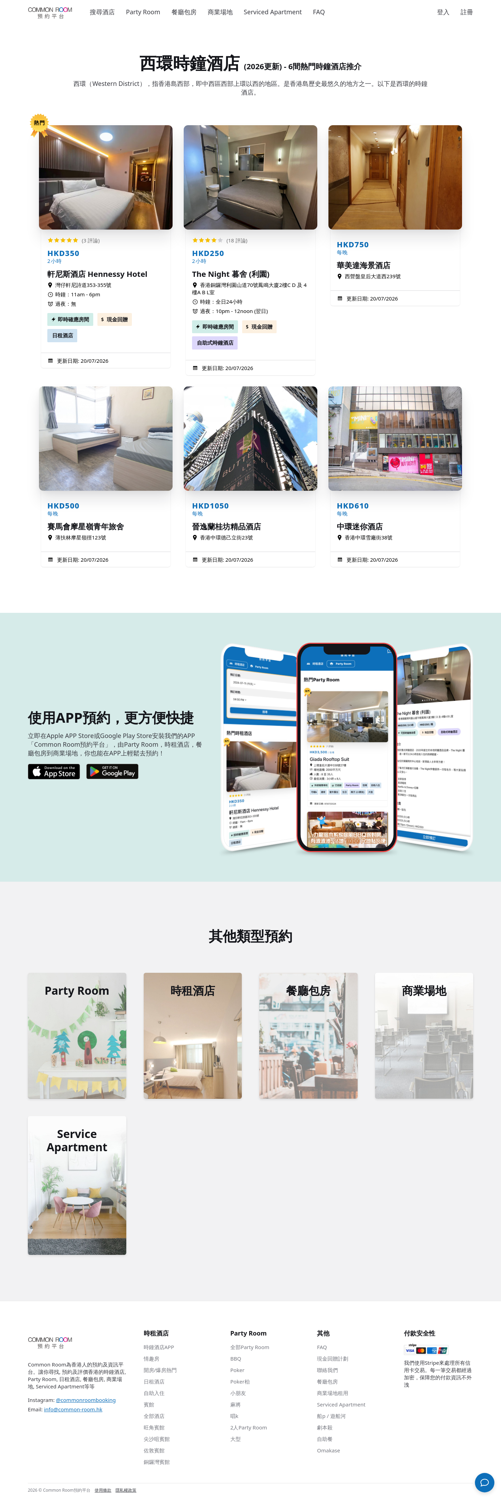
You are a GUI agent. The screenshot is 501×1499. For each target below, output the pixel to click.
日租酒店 (62, 335)
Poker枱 (240, 1382)
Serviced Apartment (273, 12)
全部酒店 (154, 1417)
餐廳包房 (184, 12)
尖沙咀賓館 (157, 1440)
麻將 (235, 1405)
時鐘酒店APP (159, 1348)
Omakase (328, 1451)
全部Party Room (249, 1348)
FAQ (319, 12)
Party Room (143, 12)
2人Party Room (248, 1428)
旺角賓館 (154, 1428)
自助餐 (325, 1440)
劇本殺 (325, 1428)
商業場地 (220, 12)
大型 (235, 1440)
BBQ (235, 1359)
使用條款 (103, 1491)
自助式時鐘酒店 (215, 342)
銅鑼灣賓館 (157, 1463)
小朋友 (238, 1394)
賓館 (149, 1405)
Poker (237, 1371)
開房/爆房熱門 (160, 1371)
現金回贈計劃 (332, 1359)
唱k (234, 1417)
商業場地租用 (332, 1394)
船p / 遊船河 (331, 1417)
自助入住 (154, 1394)
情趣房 (151, 1359)
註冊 (467, 12)
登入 (443, 12)
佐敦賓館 (154, 1451)
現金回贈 (117, 319)
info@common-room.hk (73, 1410)
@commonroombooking (86, 1401)
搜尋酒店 (102, 12)
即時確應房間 (73, 319)
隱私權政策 (126, 1491)
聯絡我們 (327, 1371)
